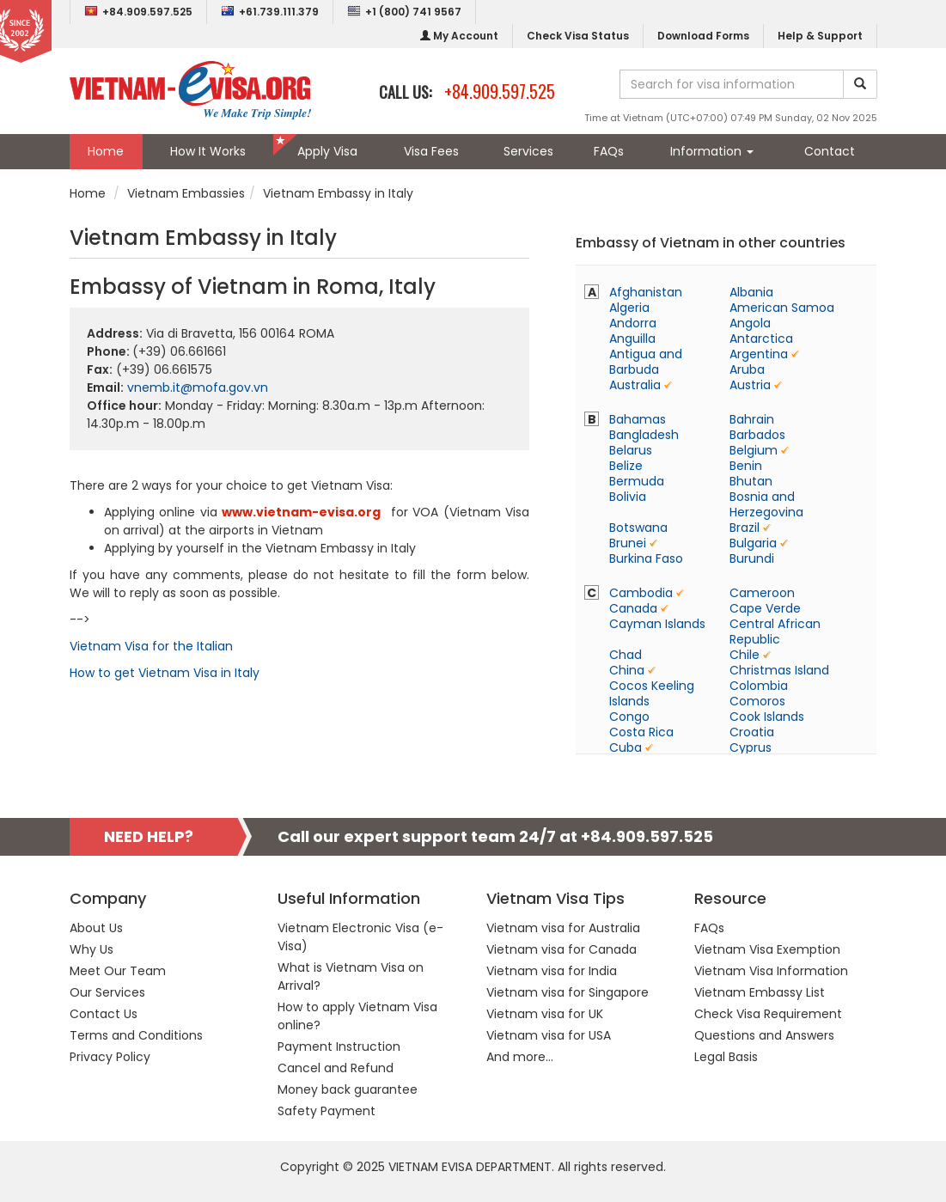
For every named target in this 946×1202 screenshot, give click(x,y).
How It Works (208, 151)
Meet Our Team (118, 970)
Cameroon (762, 592)
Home (106, 151)
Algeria (629, 307)
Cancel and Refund (336, 1068)
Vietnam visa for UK (544, 1013)
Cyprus (750, 747)
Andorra (632, 323)
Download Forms (703, 35)
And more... (519, 1056)
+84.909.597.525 (138, 11)
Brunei (627, 543)
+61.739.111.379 (270, 11)
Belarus (630, 450)
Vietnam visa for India (551, 970)
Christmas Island (779, 670)
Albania (751, 292)
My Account (459, 35)
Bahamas (637, 419)
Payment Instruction (339, 1046)
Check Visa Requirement (768, 1013)
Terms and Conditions (136, 1035)
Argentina (758, 354)
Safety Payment (326, 1111)
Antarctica (761, 338)
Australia (635, 385)
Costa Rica (641, 732)
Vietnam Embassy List (759, 992)
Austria (750, 385)
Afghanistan (645, 292)
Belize (626, 465)
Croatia (751, 732)
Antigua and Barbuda (645, 361)
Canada (633, 608)
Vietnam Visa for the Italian (151, 646)
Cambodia (641, 592)
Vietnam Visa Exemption (767, 949)
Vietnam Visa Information (771, 970)
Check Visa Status (578, 35)
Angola (750, 323)
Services (528, 151)
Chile (744, 654)
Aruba (747, 369)
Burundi (751, 558)
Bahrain (751, 419)
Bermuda (636, 481)
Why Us (91, 949)
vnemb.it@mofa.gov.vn (197, 387)
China (626, 670)
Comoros (757, 701)
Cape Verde (765, 608)
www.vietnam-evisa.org (301, 512)
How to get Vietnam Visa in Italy (164, 672)
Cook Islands (766, 716)
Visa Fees (431, 151)
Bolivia (627, 496)
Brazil (744, 527)
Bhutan (750, 481)
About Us (96, 928)
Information (712, 151)
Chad (625, 654)
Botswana (638, 527)
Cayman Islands (657, 623)
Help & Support (820, 35)
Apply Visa (327, 151)
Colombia (758, 685)
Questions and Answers (764, 1035)
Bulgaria (753, 543)
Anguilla (632, 338)
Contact (829, 151)
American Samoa (781, 307)
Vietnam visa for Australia (563, 928)
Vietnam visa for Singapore (567, 992)
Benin (745, 465)
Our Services (107, 992)
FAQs (609, 151)
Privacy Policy (110, 1056)
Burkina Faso (646, 558)
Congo (629, 716)
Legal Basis (726, 1056)
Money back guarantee (348, 1089)
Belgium (753, 450)
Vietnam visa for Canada (561, 949)
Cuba (625, 747)
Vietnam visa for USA (548, 1035)
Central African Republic (775, 631)
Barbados (757, 434)
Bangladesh (644, 434)
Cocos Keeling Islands (651, 693)
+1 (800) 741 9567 (404, 11)
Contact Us (103, 1013)
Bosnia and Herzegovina (766, 504)
